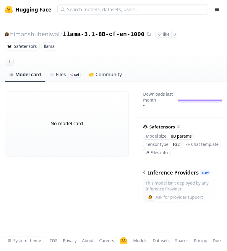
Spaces (181, 240)
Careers (106, 240)
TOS (53, 240)
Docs (217, 240)
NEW (205, 173)
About (88, 240)
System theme (24, 240)
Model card (25, 74)
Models (140, 240)
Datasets (161, 240)
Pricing (200, 240)
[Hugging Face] (123, 241)
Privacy (70, 240)
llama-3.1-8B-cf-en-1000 (104, 34)
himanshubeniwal (34, 34)
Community (105, 74)
